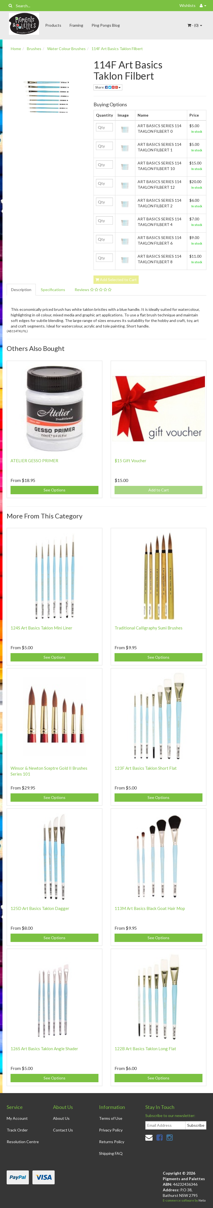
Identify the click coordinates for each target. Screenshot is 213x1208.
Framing (76, 25)
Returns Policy (111, 1141)
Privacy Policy (111, 1130)
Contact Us (63, 1130)
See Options (54, 490)
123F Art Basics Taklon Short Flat (146, 768)
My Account (17, 1118)
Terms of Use (110, 1118)
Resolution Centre (23, 1141)
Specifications (53, 289)
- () (194, 25)
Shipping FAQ (111, 1153)
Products (53, 25)
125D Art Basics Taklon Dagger (40, 908)
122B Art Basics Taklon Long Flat (145, 1048)
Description (21, 289)
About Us (61, 1118)
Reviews (93, 289)
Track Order (17, 1130)
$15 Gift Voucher (130, 460)
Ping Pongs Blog (106, 25)
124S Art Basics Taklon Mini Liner (41, 627)
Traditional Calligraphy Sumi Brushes (148, 627)
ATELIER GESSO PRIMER (34, 460)
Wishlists (187, 5)
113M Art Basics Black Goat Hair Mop (150, 908)
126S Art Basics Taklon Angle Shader (44, 1048)
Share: (108, 87)
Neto (202, 1200)
